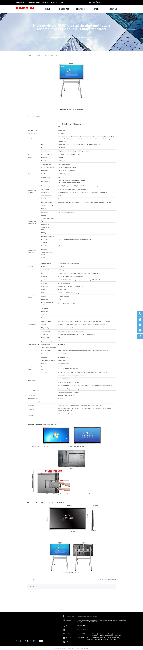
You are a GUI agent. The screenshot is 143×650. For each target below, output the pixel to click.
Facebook (24, 641)
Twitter (30, 641)
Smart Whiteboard (38, 55)
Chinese (91, 2)
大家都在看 (31, 586)
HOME (29, 55)
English (98, 2)
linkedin (36, 641)
